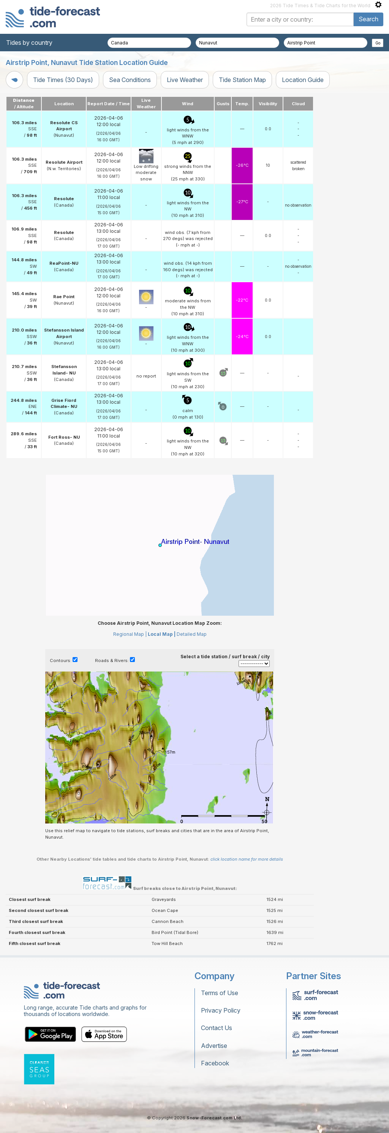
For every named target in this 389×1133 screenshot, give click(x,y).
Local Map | (162, 634)
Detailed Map (192, 634)
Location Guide (303, 80)
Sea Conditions (130, 80)
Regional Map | (130, 634)
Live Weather (185, 80)
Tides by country (29, 42)
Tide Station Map (242, 80)
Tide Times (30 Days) (63, 80)
